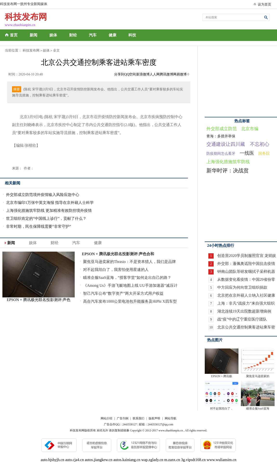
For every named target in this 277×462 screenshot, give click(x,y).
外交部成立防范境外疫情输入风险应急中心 (42, 195)
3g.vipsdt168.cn (193, 460)
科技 (132, 35)
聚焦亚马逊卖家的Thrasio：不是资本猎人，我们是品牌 (129, 262)
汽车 (93, 35)
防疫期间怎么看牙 (220, 153)
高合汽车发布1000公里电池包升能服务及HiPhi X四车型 (130, 301)
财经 (73, 35)
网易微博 (180, 74)
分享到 (119, 74)
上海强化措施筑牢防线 (228, 161)
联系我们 (138, 418)
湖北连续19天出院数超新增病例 (244, 311)
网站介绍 (106, 418)
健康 (112, 35)
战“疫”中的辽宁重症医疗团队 (242, 319)
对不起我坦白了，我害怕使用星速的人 (116, 270)
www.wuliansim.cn (221, 460)
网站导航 (170, 418)
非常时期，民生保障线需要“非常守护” (38, 226)
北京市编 (249, 128)
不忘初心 (259, 144)
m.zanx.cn (172, 460)
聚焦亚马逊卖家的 (257, 376)
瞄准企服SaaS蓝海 (257, 408)
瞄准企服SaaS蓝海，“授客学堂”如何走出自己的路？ (127, 277)
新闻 (33, 35)
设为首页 (264, 4)
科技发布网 (31, 50)
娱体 (53, 35)
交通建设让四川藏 (225, 144)
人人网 (155, 74)
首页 (14, 35)
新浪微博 (143, 74)
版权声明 (154, 418)
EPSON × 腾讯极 (221, 376)
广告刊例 (122, 418)
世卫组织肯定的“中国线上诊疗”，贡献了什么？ (46, 218)
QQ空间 (130, 74)
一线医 (247, 153)
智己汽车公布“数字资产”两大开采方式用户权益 (123, 293)
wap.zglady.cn (152, 460)
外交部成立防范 (221, 128)
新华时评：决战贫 (227, 170)
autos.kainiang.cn (126, 460)
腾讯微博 (166, 74)
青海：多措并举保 (220, 136)
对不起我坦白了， (221, 408)
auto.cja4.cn (74, 460)
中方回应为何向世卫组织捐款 (242, 287)
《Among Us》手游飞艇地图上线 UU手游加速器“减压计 (130, 285)
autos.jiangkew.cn (98, 460)
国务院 (264, 153)
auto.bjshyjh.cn (52, 460)
